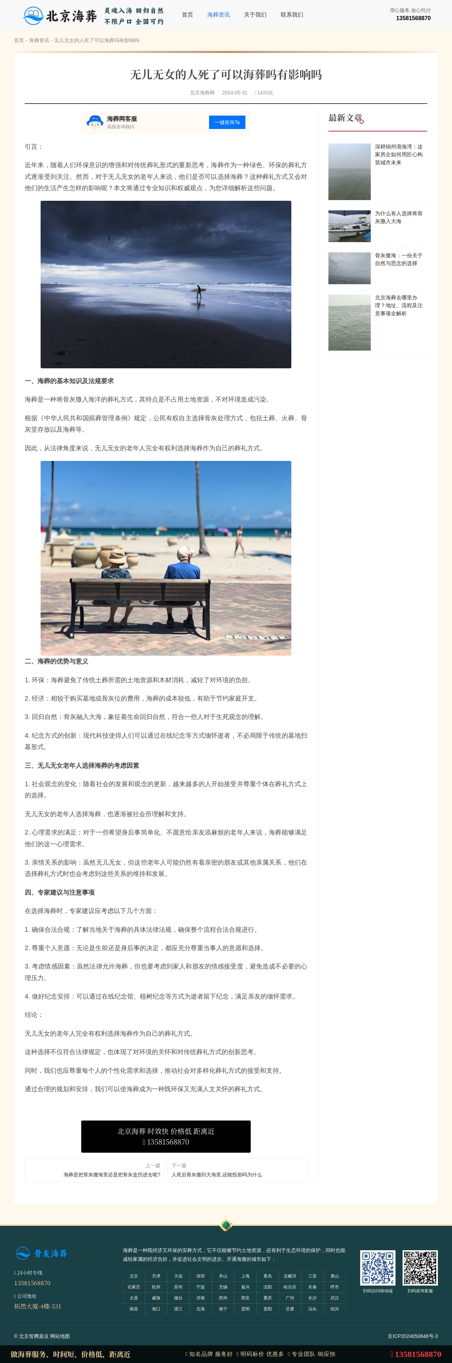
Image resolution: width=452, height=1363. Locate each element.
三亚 (312, 1276)
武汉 (335, 1297)
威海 (156, 1297)
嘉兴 (245, 1287)
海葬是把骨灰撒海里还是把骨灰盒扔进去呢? (112, 1174)
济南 (200, 1297)
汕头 (312, 1308)
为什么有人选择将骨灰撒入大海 (399, 217)
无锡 (223, 1287)
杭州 (156, 1287)
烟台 (178, 1297)
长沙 (312, 1297)
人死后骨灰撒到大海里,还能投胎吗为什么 (217, 1174)
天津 (156, 1276)
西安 (245, 1297)
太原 (134, 1297)
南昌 (134, 1308)
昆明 (245, 1308)
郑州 (223, 1297)
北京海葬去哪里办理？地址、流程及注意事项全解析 (399, 305)
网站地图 (60, 1336)
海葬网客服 (122, 119)
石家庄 (133, 1287)
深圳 (200, 1276)
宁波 (200, 1287)
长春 (312, 1287)
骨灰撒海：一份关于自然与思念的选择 (399, 259)
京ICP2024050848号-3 (413, 1336)
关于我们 (255, 15)
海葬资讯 (218, 15)
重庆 (267, 1297)
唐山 (335, 1276)
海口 (156, 1308)
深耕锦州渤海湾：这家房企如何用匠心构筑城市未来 (399, 154)
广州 (290, 1297)
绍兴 (335, 1308)
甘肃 (290, 1308)
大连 (178, 1276)
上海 (245, 1276)
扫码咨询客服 (420, 1290)
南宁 (223, 1308)
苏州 (178, 1287)
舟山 (223, 1276)
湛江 (178, 1308)
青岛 (267, 1276)
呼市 (335, 1287)
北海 (200, 1308)
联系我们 (292, 15)
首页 (187, 15)
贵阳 (267, 1308)
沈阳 (267, 1287)
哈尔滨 (290, 1287)
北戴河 (290, 1276)
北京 (134, 1276)
